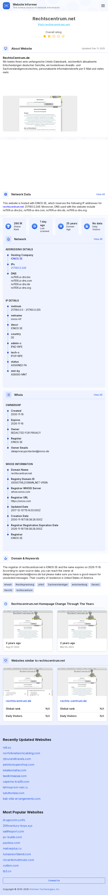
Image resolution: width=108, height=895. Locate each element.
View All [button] (100, 194)
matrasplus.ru (12, 848)
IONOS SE (17, 258)
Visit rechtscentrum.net (54, 24)
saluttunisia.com (13, 793)
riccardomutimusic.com (18, 860)
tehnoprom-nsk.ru (15, 787)
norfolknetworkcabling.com (21, 753)
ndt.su (7, 747)
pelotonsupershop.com (18, 764)
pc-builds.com (12, 837)
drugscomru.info (14, 820)
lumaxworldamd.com (17, 854)
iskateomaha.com (14, 770)
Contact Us (54, 880)
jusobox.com (11, 843)
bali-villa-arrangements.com (21, 798)
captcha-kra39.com (16, 781)
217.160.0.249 (18, 267)
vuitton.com (11, 865)
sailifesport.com (13, 831)
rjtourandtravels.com (17, 759)
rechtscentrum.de (18, 701)
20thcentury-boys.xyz (17, 825)
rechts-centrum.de (73, 701)
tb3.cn (7, 871)
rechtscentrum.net (13, 206)
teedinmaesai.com (15, 776)
